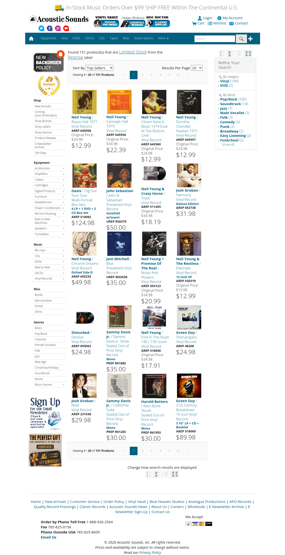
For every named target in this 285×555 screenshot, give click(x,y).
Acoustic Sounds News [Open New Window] (128, 506)
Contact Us (161, 511)
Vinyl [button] (64, 38)
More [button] (163, 38)
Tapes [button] (114, 38)
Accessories (49, 168)
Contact (239, 23)
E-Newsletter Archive (43, 145)
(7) (226, 108)
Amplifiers (49, 174)
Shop (37, 100)
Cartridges (49, 185)
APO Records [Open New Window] (240, 501)
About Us (159, 506)
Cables (49, 180)
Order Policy (113, 501)
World (39, 379)
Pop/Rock (41, 334)
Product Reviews (45, 138)
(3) (234, 112)
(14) (234, 103)
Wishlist (217, 23)
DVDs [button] (76, 38)
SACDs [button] (89, 38)
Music (38, 244)
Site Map (40, 153)
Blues (38, 328)
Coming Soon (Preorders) (46, 113)
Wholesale (196, 506)
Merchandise (43, 300)
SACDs (49, 273)
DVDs (49, 261)
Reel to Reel (49, 267)
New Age (40, 362)
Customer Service (85, 501)
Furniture (49, 197)
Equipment (42, 163)
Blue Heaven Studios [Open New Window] (167, 501)
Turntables (49, 234)
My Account (230, 17)
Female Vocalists (45, 345)
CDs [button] (102, 38)
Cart (198, 23)
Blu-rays (49, 250)
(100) (233, 99)
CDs (49, 256)
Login (205, 17)
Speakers (49, 228)
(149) (229, 80)
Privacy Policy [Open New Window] (150, 552)
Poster (39, 306)
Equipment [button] (48, 38)
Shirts (38, 312)
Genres (39, 322)
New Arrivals (43, 106)
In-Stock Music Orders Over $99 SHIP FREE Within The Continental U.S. (146, 7)
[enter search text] (214, 38)
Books (39, 295)
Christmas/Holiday (47, 368)
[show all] (228, 144)
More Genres (49, 385)
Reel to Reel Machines (49, 221)
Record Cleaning (49, 213)
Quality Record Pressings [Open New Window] (55, 506)
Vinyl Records (49, 278)
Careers (177, 506)
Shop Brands (43, 121)
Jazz (37, 356)
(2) (226, 85)
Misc (37, 289)
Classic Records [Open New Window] (93, 506)
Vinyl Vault (137, 501)
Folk (37, 351)
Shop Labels (43, 127)
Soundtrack (42, 373)
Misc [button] (126, 38)
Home (36, 501)
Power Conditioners (49, 208)
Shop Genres (43, 132)
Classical (40, 339)
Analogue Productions (207, 501)
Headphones (49, 202)
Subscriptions (143, 38)
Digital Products (49, 191)
